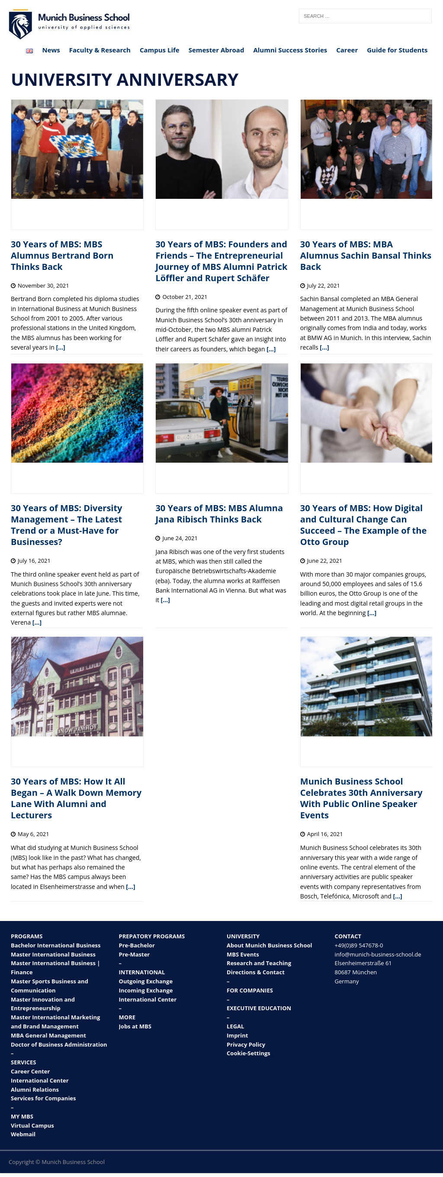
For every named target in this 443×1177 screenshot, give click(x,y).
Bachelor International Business (56, 945)
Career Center (30, 1071)
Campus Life (160, 49)
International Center (40, 1080)
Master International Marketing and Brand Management (55, 1021)
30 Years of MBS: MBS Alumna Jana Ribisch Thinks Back (219, 513)
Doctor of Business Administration (59, 1044)
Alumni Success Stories (290, 49)
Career (347, 49)
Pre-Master (134, 954)
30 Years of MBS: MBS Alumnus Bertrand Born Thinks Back (62, 255)
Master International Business (53, 954)
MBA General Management (48, 1035)
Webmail (23, 1134)
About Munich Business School (269, 945)
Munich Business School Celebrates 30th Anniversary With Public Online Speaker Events (361, 798)
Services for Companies (43, 1098)
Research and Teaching (259, 963)
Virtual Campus (32, 1125)
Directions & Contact (256, 972)
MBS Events (243, 954)
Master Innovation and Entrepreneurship (43, 1003)
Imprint (237, 1035)
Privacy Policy (246, 1044)
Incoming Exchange (146, 990)
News (51, 49)
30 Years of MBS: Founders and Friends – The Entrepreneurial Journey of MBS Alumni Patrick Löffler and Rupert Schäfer (221, 261)
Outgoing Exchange (146, 981)
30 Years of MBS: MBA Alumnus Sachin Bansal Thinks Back (365, 255)
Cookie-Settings (248, 1053)
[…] (60, 347)
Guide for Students (397, 49)
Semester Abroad (216, 49)
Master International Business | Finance (55, 967)
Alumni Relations (35, 1089)
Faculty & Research (100, 49)
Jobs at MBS (135, 1026)
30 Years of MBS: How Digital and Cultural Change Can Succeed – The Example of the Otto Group (363, 525)
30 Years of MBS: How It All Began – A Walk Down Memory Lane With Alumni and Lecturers (76, 798)
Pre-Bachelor (137, 945)
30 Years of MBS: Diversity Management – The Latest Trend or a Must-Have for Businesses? (66, 525)
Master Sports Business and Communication (49, 985)
